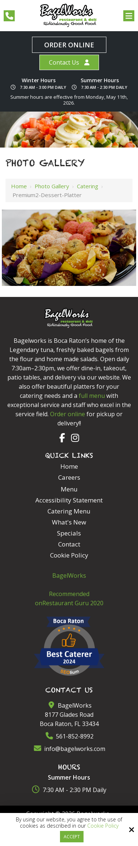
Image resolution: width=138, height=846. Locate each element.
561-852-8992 (69, 736)
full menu (92, 396)
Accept (72, 837)
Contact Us (64, 62)
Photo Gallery (52, 186)
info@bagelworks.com (69, 749)
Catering (87, 186)
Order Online (69, 44)
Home (19, 186)
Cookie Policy (102, 826)
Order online (67, 414)
